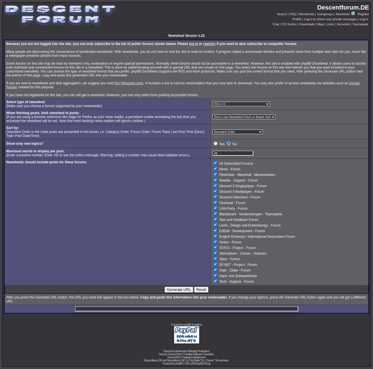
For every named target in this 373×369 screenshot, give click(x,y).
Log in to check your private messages (330, 19)
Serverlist (342, 24)
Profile (296, 19)
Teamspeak (360, 24)
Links (330, 24)
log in (193, 44)
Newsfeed (345, 14)
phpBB (178, 363)
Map (321, 24)
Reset (201, 289)
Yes (222, 144)
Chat (275, 24)
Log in (364, 19)
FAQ (293, 14)
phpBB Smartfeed (193, 324)
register (209, 44)
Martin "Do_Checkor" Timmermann (211, 360)
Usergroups (325, 14)
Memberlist (306, 14)
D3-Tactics (289, 24)
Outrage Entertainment (194, 357)
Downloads (307, 24)
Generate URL (179, 289)
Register (363, 14)
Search (282, 14)
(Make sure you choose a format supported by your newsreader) (54, 104)
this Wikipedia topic (129, 83)
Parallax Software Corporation (199, 354)
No (234, 144)
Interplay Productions (199, 351)
